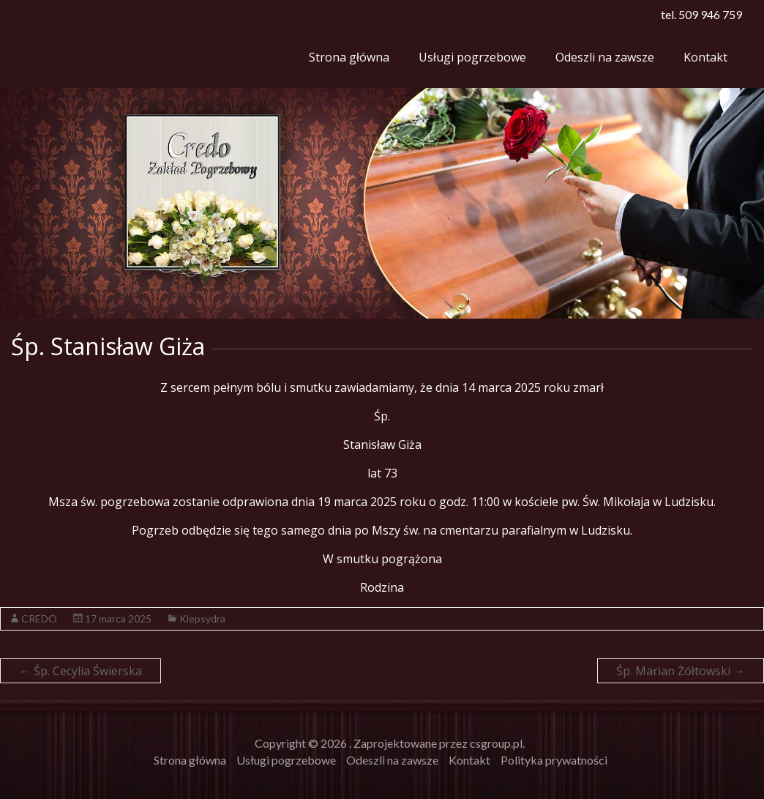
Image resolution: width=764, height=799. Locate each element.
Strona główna (349, 57)
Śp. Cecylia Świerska (80, 671)
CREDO (39, 618)
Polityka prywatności (554, 760)
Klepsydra (202, 618)
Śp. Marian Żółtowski (680, 671)
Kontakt (705, 57)
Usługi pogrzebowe (472, 57)
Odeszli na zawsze (604, 57)
